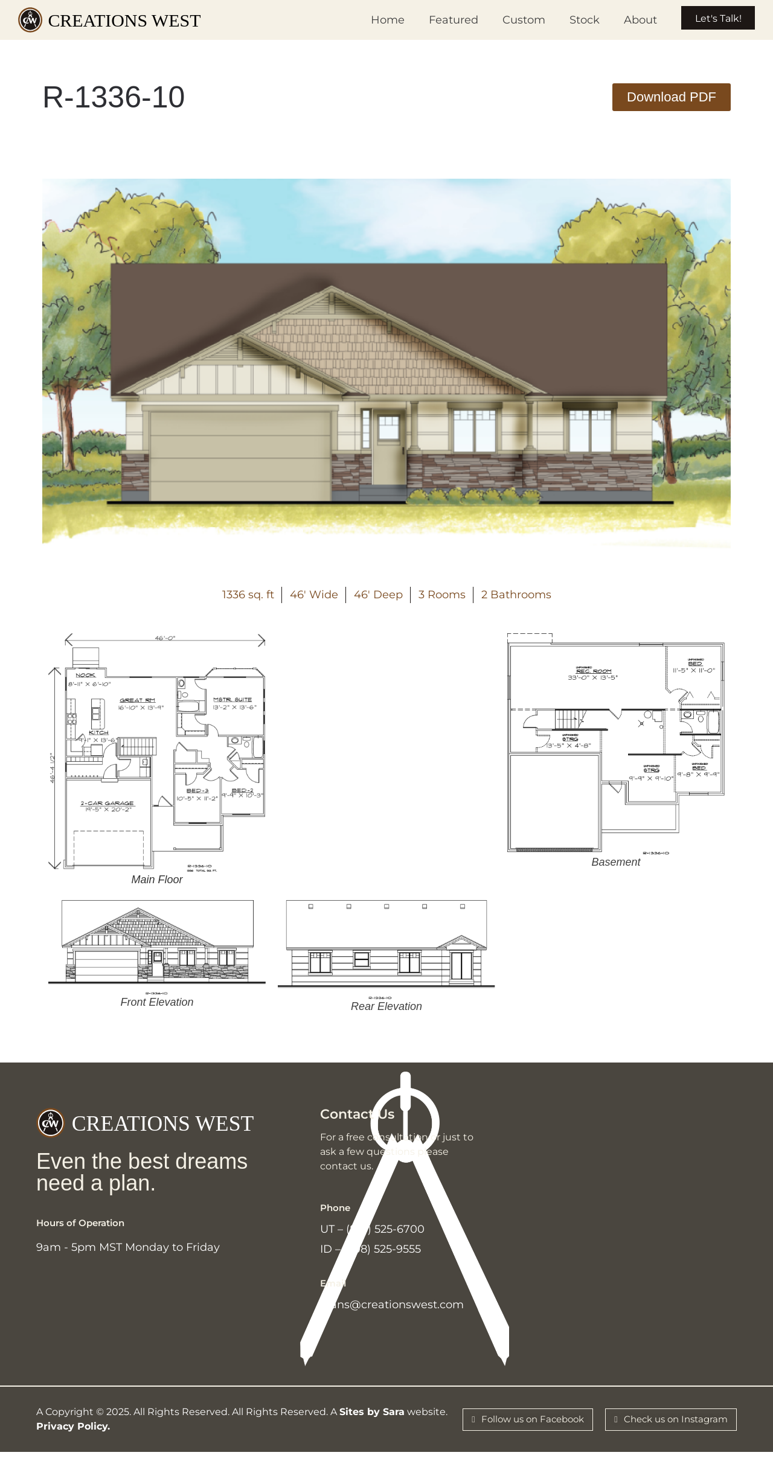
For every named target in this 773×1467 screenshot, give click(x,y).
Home (372, 20)
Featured (438, 20)
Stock (569, 20)
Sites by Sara (372, 1424)
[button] (671, 97)
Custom (508, 20)
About (624, 20)
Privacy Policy (71, 1438)
